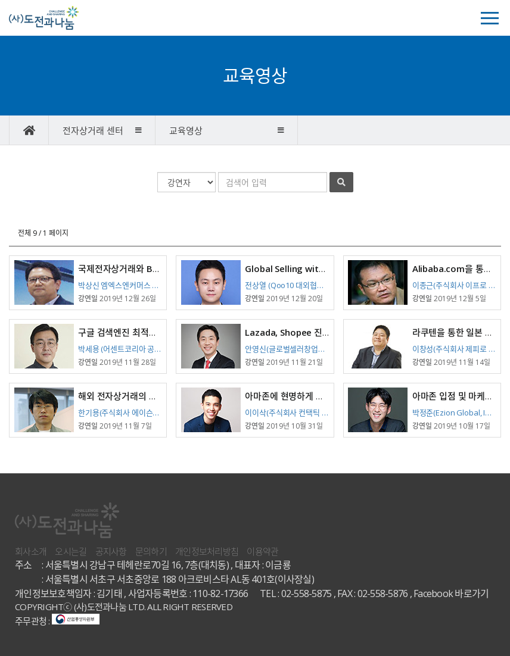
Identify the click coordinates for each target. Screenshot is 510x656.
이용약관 (262, 551)
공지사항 (111, 551)
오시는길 (70, 551)
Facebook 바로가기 (451, 593)
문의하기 (151, 551)
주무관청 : (57, 621)
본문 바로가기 (0, 0)
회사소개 (30, 551)
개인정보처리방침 (206, 551)
